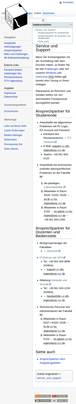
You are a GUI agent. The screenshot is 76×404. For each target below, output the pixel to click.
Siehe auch (43, 41)
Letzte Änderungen (14, 130)
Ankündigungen (12, 46)
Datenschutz (11, 96)
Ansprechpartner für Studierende (53, 33)
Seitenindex (10, 139)
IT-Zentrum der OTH (51, 257)
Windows (51, 72)
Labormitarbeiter (53, 187)
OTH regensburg (13, 80)
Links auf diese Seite (15, 126)
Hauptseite (10, 43)
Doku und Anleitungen (16, 54)
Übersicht (52, 251)
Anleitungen (52, 68)
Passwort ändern (13, 69)
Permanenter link (13, 144)
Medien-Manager (13, 135)
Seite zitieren (11, 148)
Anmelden (68, 2)
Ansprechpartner (13, 50)
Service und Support (45, 30)
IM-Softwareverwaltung (16, 57)
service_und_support (49, 378)
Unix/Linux (42, 76)
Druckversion (11, 111)
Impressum (10, 93)
